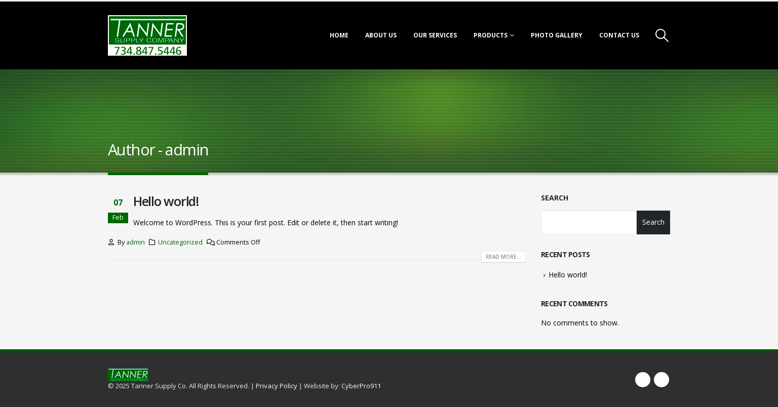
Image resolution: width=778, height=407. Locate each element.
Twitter (661, 379)
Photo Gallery (556, 35)
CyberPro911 (361, 385)
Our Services (435, 35)
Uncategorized (180, 242)
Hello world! (166, 201)
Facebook (642, 379)
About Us (381, 35)
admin (135, 242)
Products (491, 35)
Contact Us (619, 35)
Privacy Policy (276, 385)
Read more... (503, 256)
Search (554, 197)
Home (339, 35)
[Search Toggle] (662, 35)
